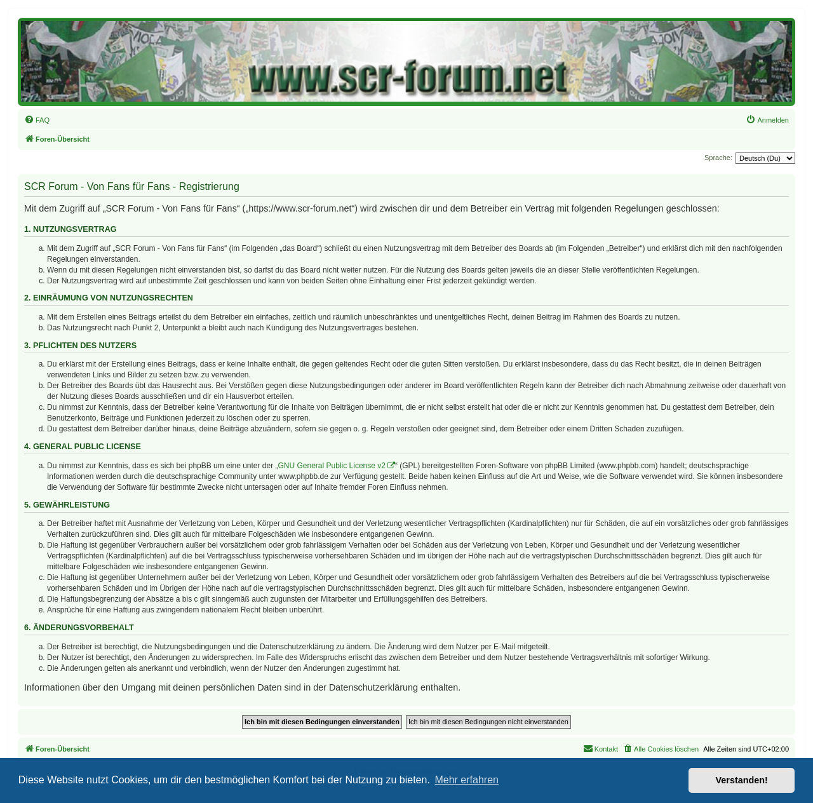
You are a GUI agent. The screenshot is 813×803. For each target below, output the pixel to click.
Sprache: (718, 157)
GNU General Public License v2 (332, 465)
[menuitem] (37, 120)
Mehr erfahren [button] (466, 779)
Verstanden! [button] (742, 780)
